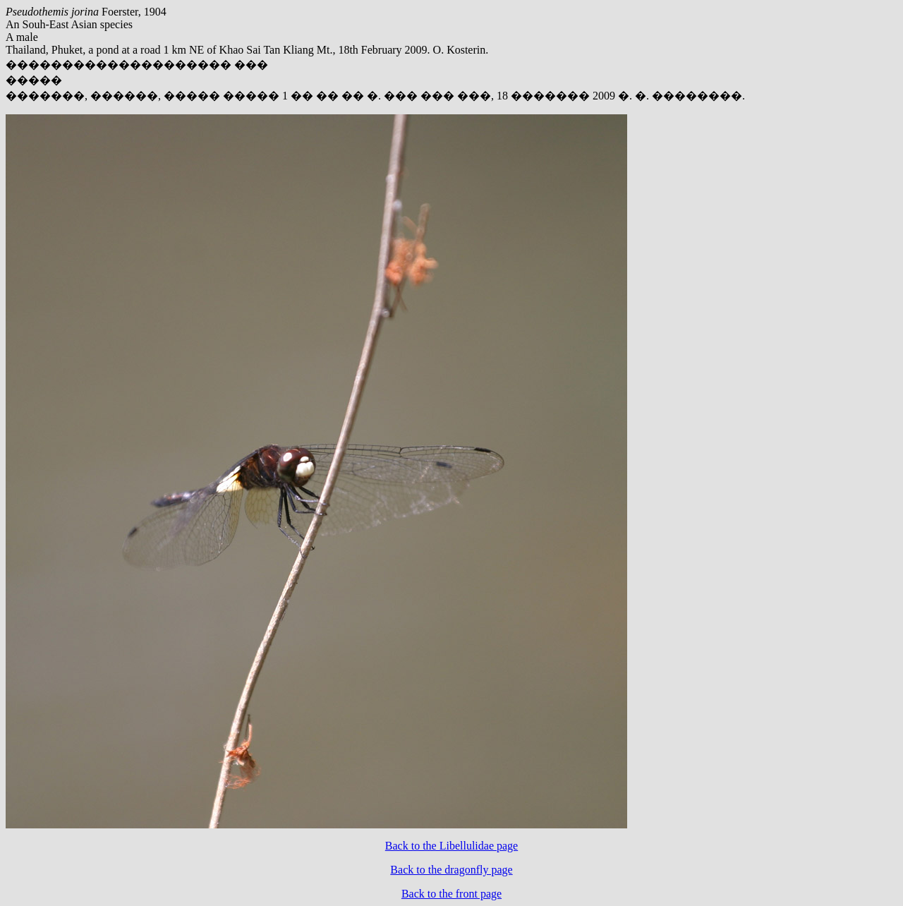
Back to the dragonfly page (451, 870)
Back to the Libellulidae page (451, 846)
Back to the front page (451, 894)
